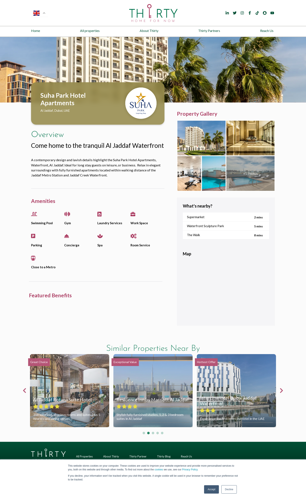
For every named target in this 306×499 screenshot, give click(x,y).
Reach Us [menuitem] (266, 31)
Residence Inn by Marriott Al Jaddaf (153, 399)
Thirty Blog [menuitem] (164, 456)
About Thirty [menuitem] (149, 31)
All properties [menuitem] (90, 31)
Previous (25, 390)
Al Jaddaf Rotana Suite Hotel (62, 399)
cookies (158, 469)
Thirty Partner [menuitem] (138, 456)
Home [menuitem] (35, 31)
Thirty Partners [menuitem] (209, 31)
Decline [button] (229, 489)
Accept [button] (211, 489)
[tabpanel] (153, 70)
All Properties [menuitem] (84, 456)
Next (280, 390)
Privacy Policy (189, 469)
